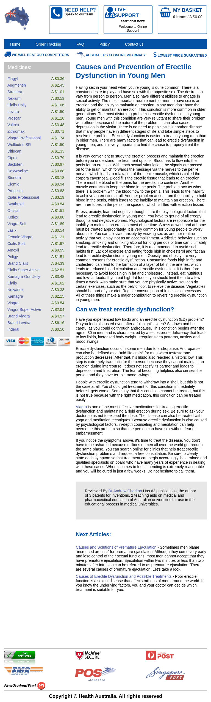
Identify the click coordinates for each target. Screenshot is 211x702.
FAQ (80, 44)
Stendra (14, 177)
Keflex (12, 217)
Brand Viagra (18, 316)
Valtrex (13, 125)
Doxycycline (17, 171)
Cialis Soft (16, 243)
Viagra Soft (16, 224)
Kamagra (15, 296)
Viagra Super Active (24, 309)
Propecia (15, 191)
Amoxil (13, 250)
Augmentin (16, 85)
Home (15, 44)
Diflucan (14, 151)
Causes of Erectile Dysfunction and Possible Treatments (124, 576)
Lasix (11, 230)
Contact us (134, 44)
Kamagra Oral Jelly (23, 276)
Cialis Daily (16, 105)
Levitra (13, 111)
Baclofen (14, 164)
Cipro (11, 158)
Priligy (12, 257)
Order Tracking (48, 44)
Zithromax (15, 131)
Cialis (12, 283)
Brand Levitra (18, 322)
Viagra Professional (24, 138)
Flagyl (12, 78)
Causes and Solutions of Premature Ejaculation (116, 547)
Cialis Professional (23, 197)
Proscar (14, 118)
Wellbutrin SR (19, 144)
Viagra (12, 303)
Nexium (13, 98)
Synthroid (15, 204)
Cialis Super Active (23, 270)
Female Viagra (19, 237)
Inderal (13, 329)
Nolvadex (15, 290)
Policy (104, 44)
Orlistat (13, 210)
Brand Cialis (17, 263)
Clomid (13, 184)
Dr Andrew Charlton (125, 491)
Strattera (14, 92)
